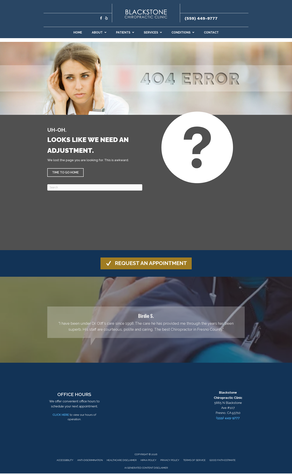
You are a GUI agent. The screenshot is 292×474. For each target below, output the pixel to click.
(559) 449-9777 (201, 18)
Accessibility (65, 460)
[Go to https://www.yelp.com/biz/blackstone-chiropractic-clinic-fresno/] (106, 18)
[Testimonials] (146, 322)
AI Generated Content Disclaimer (146, 468)
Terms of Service (194, 460)
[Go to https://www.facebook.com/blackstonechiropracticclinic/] (101, 18)
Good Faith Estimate (223, 460)
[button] (65, 172)
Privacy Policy (169, 460)
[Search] (94, 187)
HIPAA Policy (148, 460)
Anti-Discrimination (90, 460)
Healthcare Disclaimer (122, 460)
